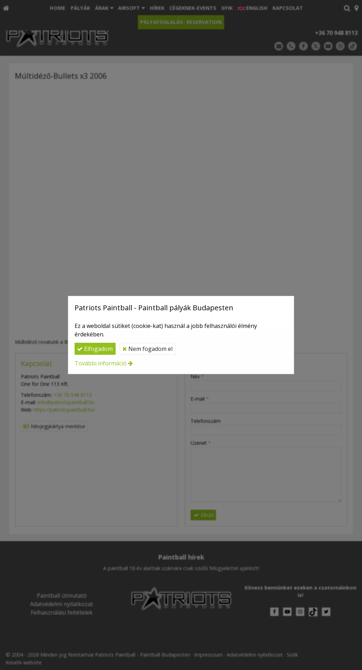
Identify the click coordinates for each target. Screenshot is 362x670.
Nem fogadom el (147, 349)
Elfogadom (95, 349)
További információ (101, 363)
